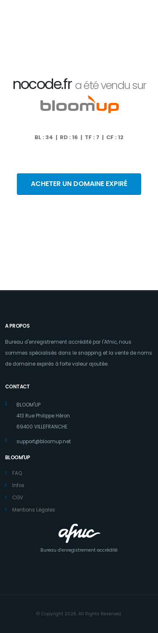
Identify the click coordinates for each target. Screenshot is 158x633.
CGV (17, 497)
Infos (18, 485)
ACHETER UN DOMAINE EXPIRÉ (79, 184)
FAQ (17, 473)
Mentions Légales (33, 509)
